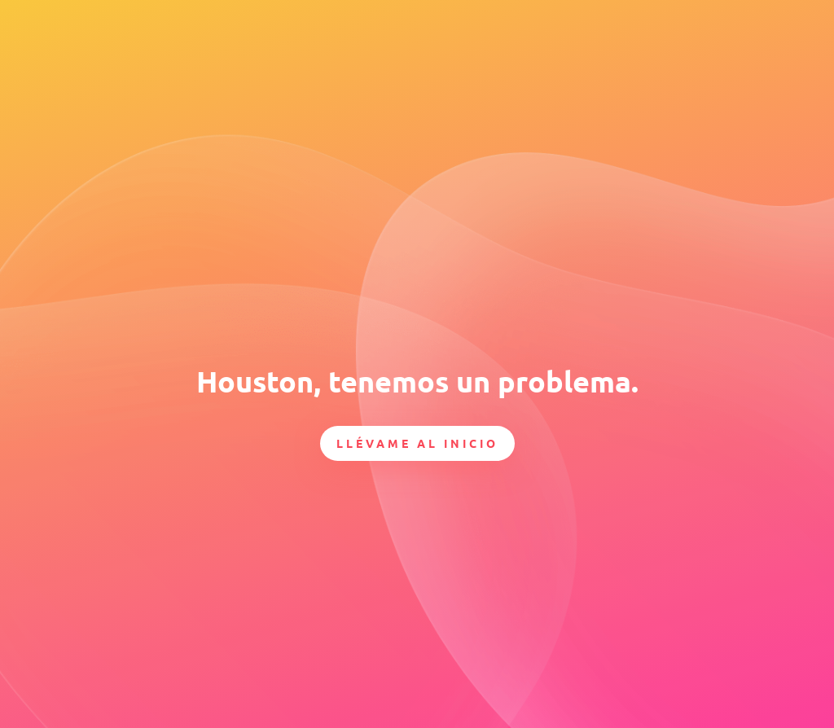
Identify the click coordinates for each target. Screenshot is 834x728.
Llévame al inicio (417, 443)
